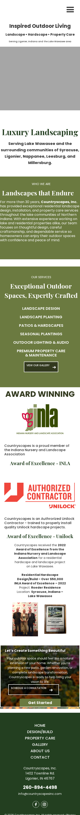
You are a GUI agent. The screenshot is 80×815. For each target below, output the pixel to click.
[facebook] (35, 804)
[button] (70, 9)
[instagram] (44, 804)
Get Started (40, 702)
